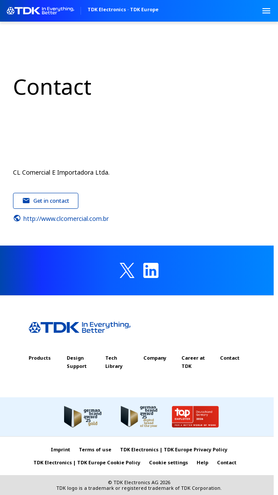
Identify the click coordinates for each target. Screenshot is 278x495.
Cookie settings (168, 462)
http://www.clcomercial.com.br (61, 218)
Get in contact (46, 200)
